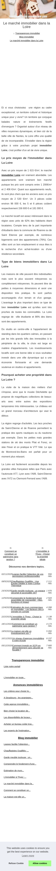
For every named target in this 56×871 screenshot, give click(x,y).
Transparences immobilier (27, 33)
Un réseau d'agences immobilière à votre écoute (28, 639)
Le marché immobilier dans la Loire (26, 40)
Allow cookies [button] (40, 863)
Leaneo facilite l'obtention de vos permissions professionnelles (27, 575)
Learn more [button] (28, 855)
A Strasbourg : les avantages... (18, 698)
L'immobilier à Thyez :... (15, 777)
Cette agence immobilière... (17, 704)
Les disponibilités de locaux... (18, 717)
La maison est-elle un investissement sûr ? (21, 632)
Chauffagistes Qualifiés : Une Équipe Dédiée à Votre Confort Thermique (25, 583)
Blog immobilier (26, 37)
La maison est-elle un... (15, 797)
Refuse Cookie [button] (16, 863)
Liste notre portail (12, 666)
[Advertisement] (28, 71)
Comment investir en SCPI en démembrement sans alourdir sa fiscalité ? (27, 648)
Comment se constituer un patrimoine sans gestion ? (10, 555)
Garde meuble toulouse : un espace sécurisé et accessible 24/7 (28, 592)
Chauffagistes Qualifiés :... (16, 751)
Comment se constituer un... (17, 790)
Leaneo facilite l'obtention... (17, 744)
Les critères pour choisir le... (17, 691)
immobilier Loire (10, 175)
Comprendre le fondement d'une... (20, 764)
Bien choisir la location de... (17, 711)
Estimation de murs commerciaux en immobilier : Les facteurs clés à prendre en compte (27, 609)
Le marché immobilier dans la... (19, 783)
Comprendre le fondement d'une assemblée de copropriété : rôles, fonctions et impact (27, 600)
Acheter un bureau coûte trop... (18, 724)
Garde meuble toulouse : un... (18, 757)
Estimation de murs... (14, 770)
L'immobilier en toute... (14, 677)
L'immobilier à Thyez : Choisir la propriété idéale (42, 555)
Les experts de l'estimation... (17, 730)
